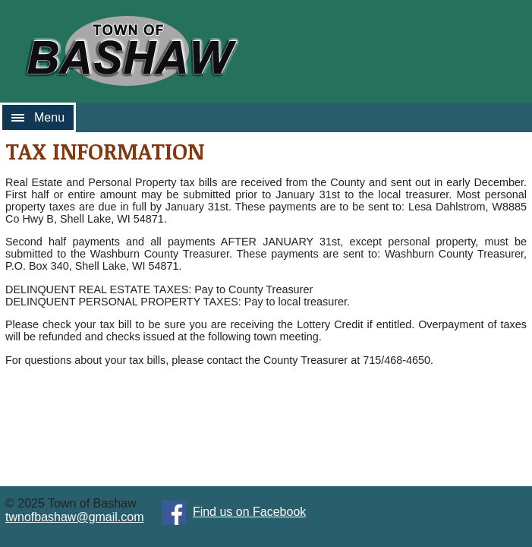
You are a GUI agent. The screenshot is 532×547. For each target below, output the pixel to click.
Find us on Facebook (249, 511)
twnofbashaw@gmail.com (74, 517)
